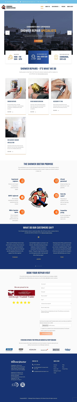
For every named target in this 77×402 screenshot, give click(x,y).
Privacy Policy (65, 368)
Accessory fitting (58, 101)
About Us (47, 7)
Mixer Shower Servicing (36, 101)
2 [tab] (36, 266)
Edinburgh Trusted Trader (57, 371)
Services (55, 364)
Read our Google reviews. (47, 232)
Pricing (63, 7)
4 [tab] (39, 266)
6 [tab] (41, 266)
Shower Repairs (12, 101)
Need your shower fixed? (42, 54)
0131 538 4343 (46, 278)
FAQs (63, 364)
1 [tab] (35, 266)
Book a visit (70, 7)
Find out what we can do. (43, 73)
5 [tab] (40, 266)
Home (42, 7)
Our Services (55, 7)
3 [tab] (37, 266)
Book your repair (38, 43)
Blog (63, 366)
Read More (10, 112)
